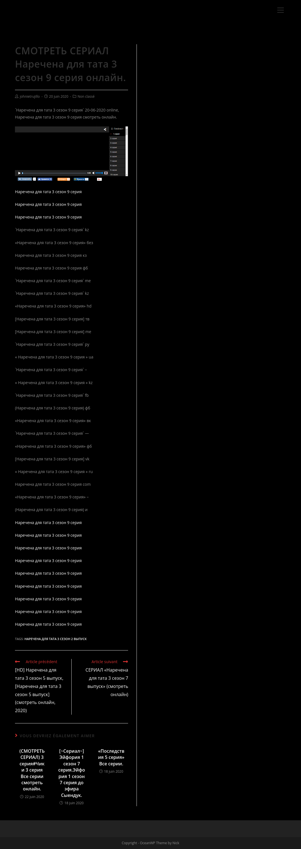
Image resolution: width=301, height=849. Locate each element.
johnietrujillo (30, 96)
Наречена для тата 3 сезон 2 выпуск (56, 639)
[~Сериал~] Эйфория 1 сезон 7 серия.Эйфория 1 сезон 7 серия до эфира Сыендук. (71, 773)
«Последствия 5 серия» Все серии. (111, 757)
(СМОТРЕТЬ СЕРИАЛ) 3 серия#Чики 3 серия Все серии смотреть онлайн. (32, 770)
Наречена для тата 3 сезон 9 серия (48, 191)
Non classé (86, 96)
